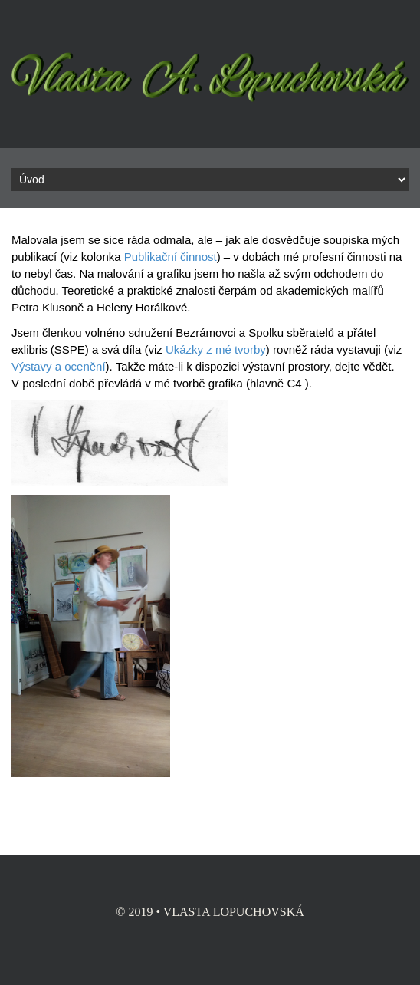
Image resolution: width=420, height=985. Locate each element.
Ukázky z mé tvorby (216, 349)
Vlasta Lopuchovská (233, 911)
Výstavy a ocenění (58, 366)
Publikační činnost (170, 256)
